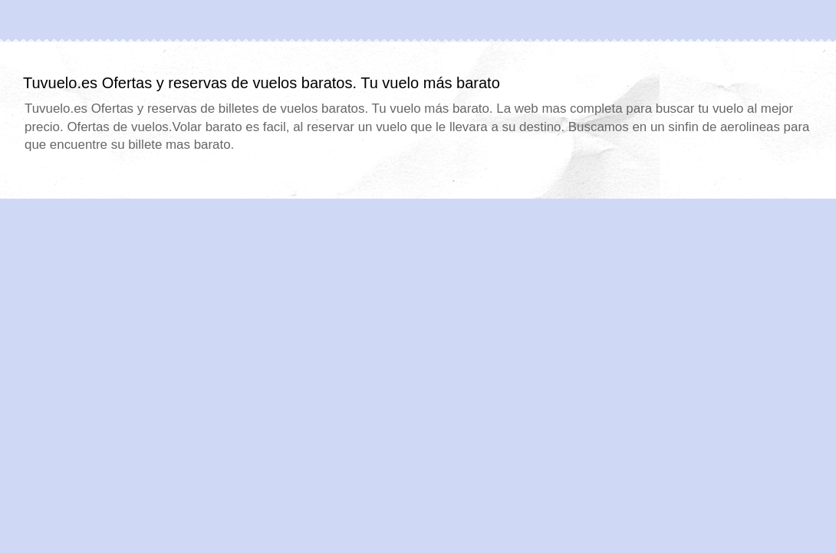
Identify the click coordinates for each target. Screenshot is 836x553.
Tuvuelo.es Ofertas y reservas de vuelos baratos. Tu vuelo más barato (261, 82)
